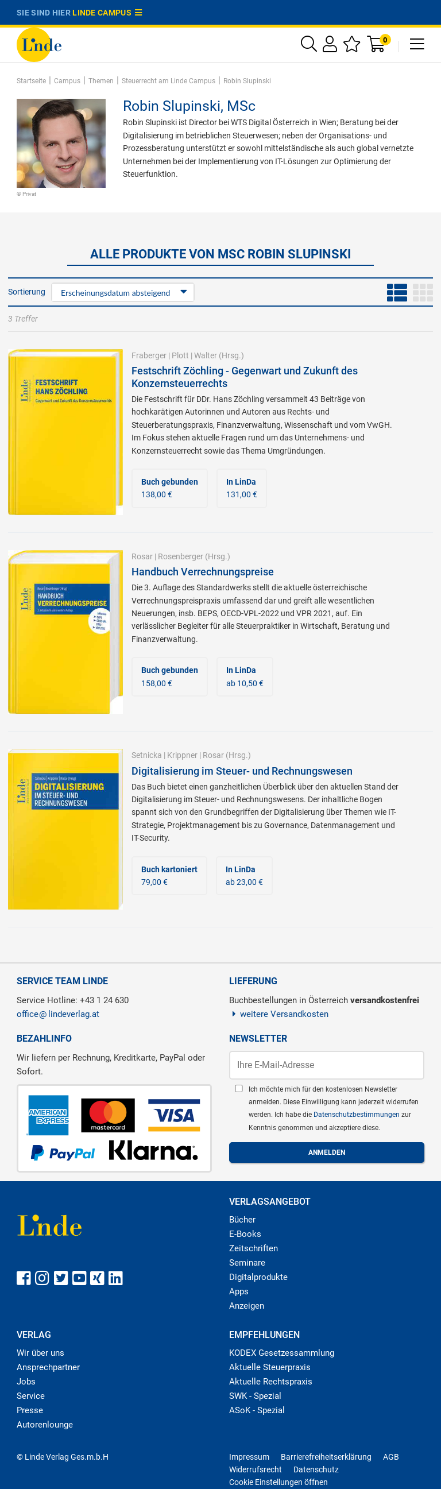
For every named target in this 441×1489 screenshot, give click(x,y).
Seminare (247, 1263)
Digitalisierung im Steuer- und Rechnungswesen (242, 771)
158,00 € (169, 676)
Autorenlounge (45, 1425)
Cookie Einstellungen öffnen (278, 1482)
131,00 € (241, 488)
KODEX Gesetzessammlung (281, 1353)
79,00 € (169, 876)
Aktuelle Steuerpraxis (270, 1367)
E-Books (245, 1234)
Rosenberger (180, 556)
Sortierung (26, 291)
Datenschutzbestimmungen (357, 1115)
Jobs (26, 1381)
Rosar (142, 556)
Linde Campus (107, 12)
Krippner (182, 755)
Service (31, 1396)
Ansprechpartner (48, 1367)
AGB (391, 1456)
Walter (205, 355)
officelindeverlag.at (58, 1014)
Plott (180, 355)
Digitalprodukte (258, 1277)
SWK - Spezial (255, 1396)
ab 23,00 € (244, 876)
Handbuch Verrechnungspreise (202, 572)
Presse (30, 1410)
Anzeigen (246, 1306)
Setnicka (146, 755)
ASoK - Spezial (257, 1410)
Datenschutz (316, 1469)
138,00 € (169, 488)
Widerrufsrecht (255, 1469)
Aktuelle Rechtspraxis (270, 1381)
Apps (239, 1291)
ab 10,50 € (245, 676)
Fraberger (149, 355)
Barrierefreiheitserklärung (326, 1456)
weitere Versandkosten (278, 1014)
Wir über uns (40, 1353)
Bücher (242, 1220)
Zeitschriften (253, 1248)
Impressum (249, 1456)
